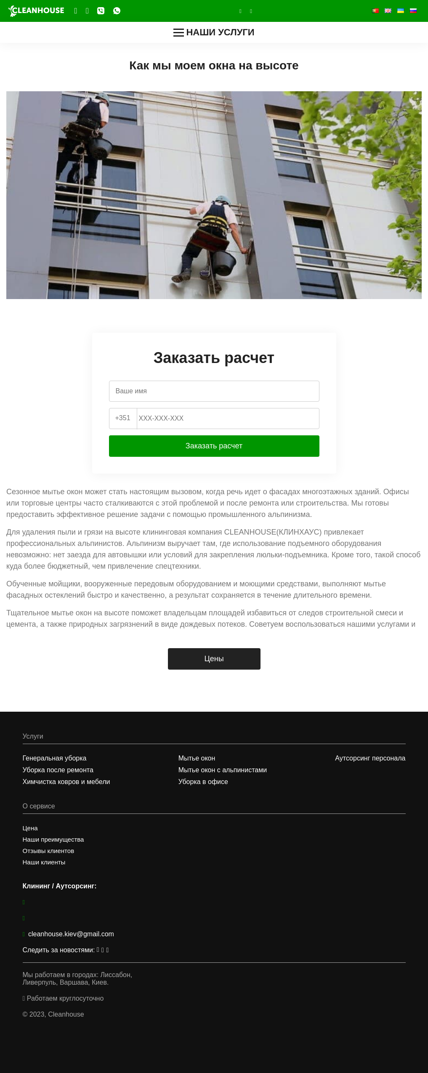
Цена (30, 828)
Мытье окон (196, 758)
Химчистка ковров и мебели (66, 781)
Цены (213, 658)
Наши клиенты (44, 862)
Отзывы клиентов (48, 850)
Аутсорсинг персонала (370, 758)
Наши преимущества (53, 839)
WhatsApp (116, 10)
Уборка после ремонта (58, 770)
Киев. (100, 982)
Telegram (75, 11)
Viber (100, 10)
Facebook (87, 11)
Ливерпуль (39, 982)
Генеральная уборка (55, 758)
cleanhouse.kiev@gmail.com (68, 934)
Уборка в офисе (203, 781)
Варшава (74, 982)
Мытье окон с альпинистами (222, 770)
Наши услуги (213, 32)
